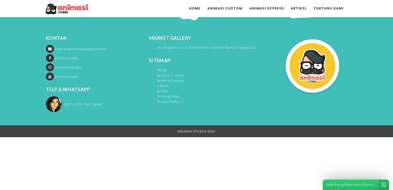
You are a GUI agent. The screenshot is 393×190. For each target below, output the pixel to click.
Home (194, 8)
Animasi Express (267, 8)
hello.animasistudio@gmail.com (76, 48)
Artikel (299, 8)
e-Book (163, 85)
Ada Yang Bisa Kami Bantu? (358, 184)
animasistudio (62, 58)
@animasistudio (63, 67)
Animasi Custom (224, 8)
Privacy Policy (168, 101)
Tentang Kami (329, 8)
